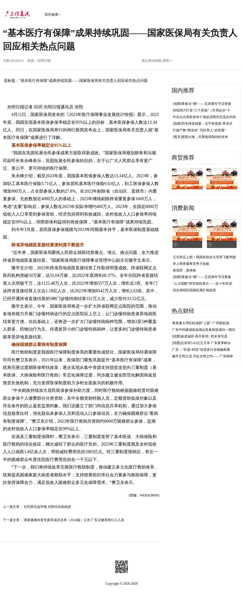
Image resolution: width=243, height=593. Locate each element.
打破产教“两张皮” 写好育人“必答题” (199, 130)
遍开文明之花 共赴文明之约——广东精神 (202, 356)
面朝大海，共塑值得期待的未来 (205, 137)
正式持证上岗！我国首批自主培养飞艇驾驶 (204, 257)
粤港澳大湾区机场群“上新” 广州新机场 (200, 323)
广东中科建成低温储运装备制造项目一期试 (203, 330)
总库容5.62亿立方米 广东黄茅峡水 (206, 343)
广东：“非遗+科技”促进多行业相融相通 (201, 349)
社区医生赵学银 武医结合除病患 (47, 507)
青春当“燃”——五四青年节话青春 (206, 104)
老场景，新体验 (184, 270)
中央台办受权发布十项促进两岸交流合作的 (204, 117)
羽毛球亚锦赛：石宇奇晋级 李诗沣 (207, 123)
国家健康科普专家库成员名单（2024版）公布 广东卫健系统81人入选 (74, 520)
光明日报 (44, 60)
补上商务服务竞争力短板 (191, 264)
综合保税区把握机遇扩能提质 (194, 290)
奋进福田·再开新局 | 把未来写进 (204, 336)
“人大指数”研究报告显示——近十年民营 (202, 283)
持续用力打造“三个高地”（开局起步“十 (201, 110)
